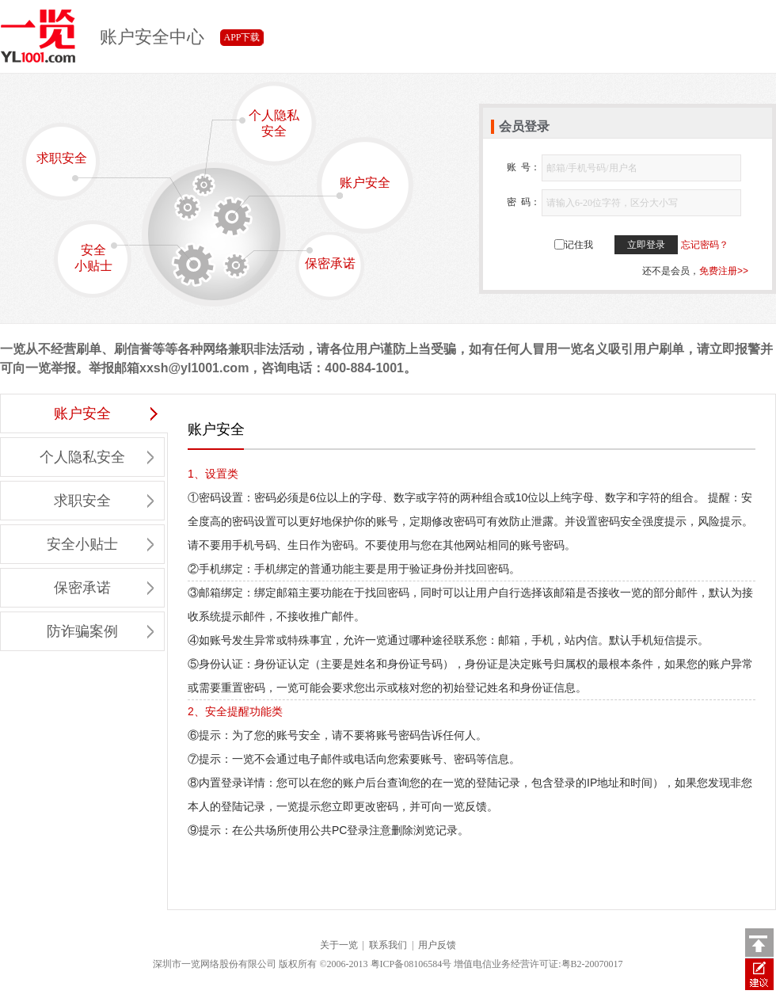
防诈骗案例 (100, 631)
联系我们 (388, 945)
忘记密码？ (704, 244)
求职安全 (66, 166)
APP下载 (241, 37)
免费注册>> (723, 270)
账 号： (523, 167)
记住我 (579, 244)
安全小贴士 (101, 257)
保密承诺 (327, 258)
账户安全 (354, 187)
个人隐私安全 (265, 123)
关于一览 (339, 945)
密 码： (523, 202)
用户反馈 (437, 945)
